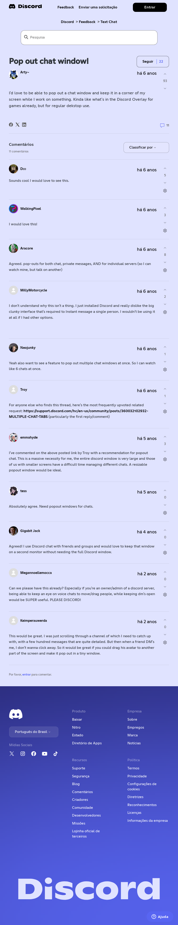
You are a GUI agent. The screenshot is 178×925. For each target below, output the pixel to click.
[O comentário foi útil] (165, 168)
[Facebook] (11, 125)
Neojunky (28, 347)
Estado (77, 735)
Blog (76, 784)
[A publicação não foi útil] (165, 88)
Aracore (26, 248)
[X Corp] (17, 125)
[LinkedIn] (24, 125)
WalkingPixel (30, 209)
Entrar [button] (149, 7)
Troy (23, 389)
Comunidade (82, 807)
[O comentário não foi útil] (165, 183)
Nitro (76, 727)
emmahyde (29, 437)
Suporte (78, 768)
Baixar (77, 719)
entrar (26, 674)
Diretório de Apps (87, 743)
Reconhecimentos (142, 805)
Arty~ (24, 72)
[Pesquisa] (89, 37)
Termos (133, 768)
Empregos (135, 727)
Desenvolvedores (86, 815)
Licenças (134, 813)
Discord (67, 22)
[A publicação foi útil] (165, 74)
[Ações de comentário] (165, 191)
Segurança (80, 776)
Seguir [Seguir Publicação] (147, 61)
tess (23, 491)
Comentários (82, 792)
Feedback (65, 7)
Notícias (134, 743)
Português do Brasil (33, 732)
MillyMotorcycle (33, 290)
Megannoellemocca (36, 573)
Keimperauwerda (33, 620)
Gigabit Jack (30, 531)
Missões (78, 823)
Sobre (132, 719)
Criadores (80, 800)
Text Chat (109, 22)
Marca (132, 735)
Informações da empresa (147, 820)
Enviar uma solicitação (98, 7)
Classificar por (142, 147)
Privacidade (137, 776)
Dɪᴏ (23, 169)
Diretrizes (135, 797)
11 (164, 125)
